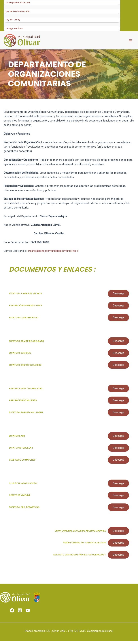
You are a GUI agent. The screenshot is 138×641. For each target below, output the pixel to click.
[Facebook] (12, 610)
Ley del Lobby (12, 21)
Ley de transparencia (17, 12)
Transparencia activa (17, 2)
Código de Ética (14, 30)
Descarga (118, 296)
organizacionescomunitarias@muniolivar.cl (53, 253)
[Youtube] (28, 610)
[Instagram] (20, 610)
